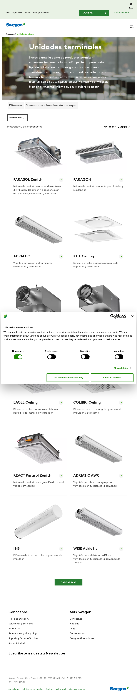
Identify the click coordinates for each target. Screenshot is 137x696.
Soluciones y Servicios (20, 624)
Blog (72, 628)
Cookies (49, 689)
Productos (10, 34)
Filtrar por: (110, 127)
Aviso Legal (14, 689)
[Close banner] (132, 316)
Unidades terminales (25, 34)
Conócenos (76, 619)
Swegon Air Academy (82, 638)
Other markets (122, 13)
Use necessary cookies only (68, 377)
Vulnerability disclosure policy (70, 689)
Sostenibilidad (16, 643)
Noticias (74, 624)
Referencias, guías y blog (22, 633)
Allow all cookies (112, 377)
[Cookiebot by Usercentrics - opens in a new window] (112, 316)
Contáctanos (77, 633)
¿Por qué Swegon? (18, 619)
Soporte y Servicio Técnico (23, 638)
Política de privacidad (32, 689)
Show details (121, 368)
